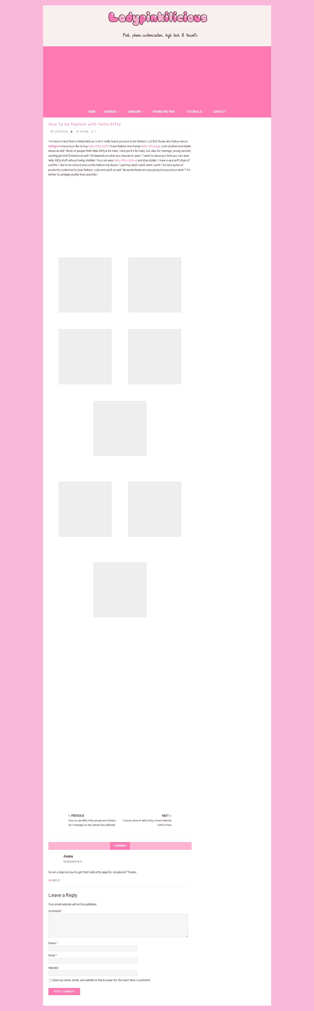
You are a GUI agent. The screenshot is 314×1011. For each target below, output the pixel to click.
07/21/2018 (61, 131)
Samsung (134, 112)
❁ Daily (84, 131)
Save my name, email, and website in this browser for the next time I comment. (102, 980)
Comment (54, 911)
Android (110, 112)
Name (52, 943)
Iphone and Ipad (163, 112)
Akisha (68, 856)
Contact (219, 112)
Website (53, 968)
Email (52, 955)
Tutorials (193, 112)
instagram (54, 146)
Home (91, 112)
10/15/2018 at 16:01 (72, 862)
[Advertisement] (157, 75)
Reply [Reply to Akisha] (56, 880)
